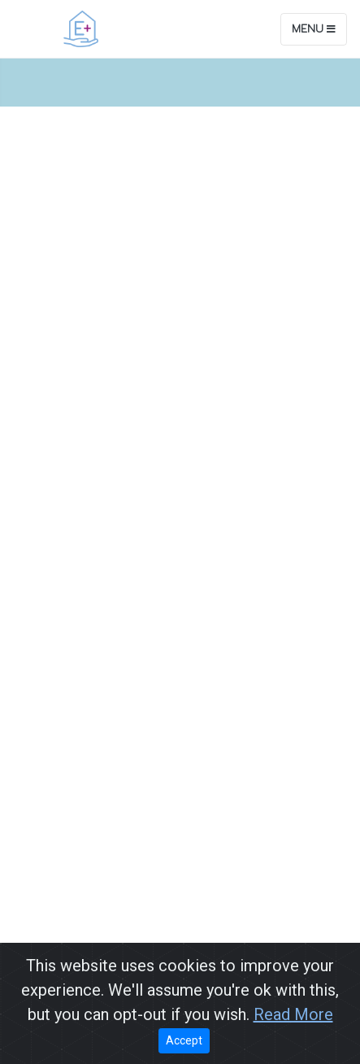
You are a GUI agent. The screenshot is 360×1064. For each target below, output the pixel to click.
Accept (184, 1040)
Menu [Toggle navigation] (314, 29)
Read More (293, 1014)
